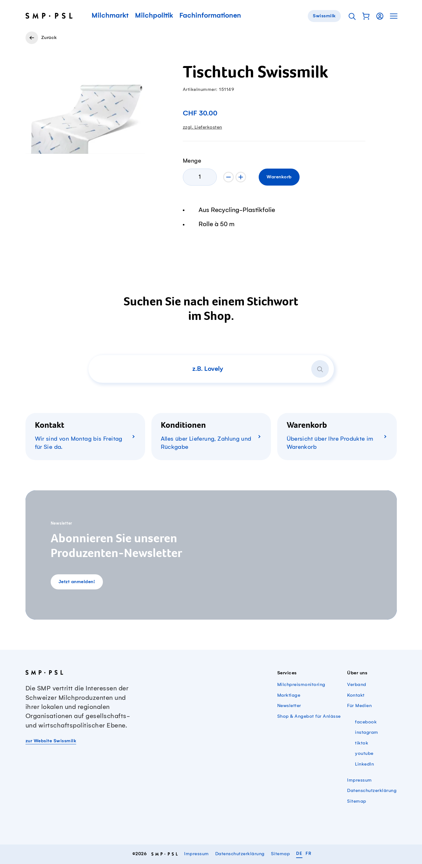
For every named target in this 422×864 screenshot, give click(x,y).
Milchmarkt (110, 16)
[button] (366, 16)
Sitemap (356, 801)
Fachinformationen (210, 16)
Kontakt (356, 695)
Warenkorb (279, 177)
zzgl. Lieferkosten (202, 127)
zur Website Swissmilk (50, 741)
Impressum (359, 780)
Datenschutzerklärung (372, 790)
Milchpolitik (154, 16)
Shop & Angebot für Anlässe (309, 716)
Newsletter (289, 705)
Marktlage (289, 695)
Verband (356, 684)
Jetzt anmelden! (77, 581)
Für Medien (359, 705)
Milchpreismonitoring (301, 684)
